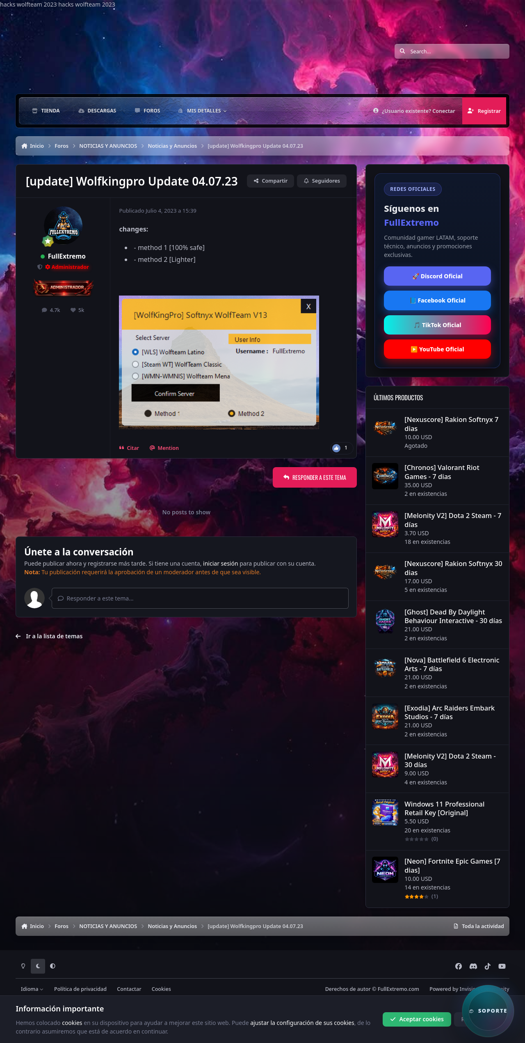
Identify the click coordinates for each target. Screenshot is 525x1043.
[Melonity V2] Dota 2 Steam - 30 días (450, 760)
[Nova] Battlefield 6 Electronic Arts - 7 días (452, 664)
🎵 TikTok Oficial (437, 325)
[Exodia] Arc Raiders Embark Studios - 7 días (450, 712)
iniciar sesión (220, 563)
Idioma (32, 989)
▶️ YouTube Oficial (437, 349)
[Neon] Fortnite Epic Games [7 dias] (453, 866)
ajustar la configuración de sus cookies (302, 1022)
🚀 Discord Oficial (437, 276)
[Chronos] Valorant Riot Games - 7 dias (442, 472)
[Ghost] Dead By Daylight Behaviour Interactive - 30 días (453, 616)
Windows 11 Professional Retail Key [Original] (445, 808)
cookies (72, 1022)
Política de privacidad (80, 989)
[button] (488, 1011)
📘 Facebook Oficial (437, 300)
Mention (164, 448)
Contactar (129, 989)
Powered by (469, 989)
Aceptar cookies (417, 1019)
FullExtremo (67, 256)
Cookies (161, 989)
